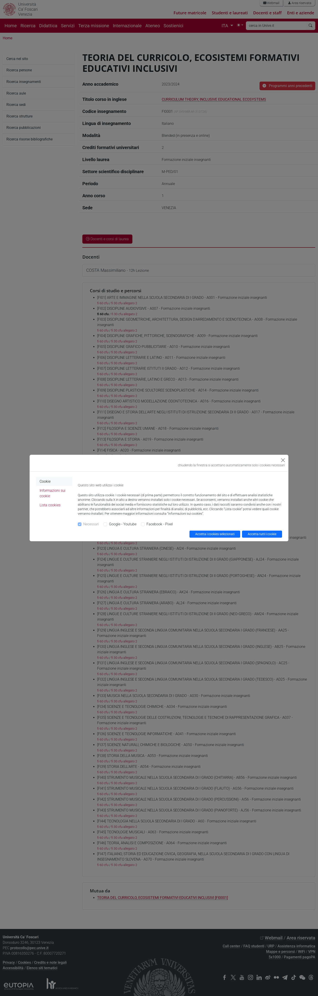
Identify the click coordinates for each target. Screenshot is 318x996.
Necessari (91, 524)
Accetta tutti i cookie (262, 534)
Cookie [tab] (45, 481)
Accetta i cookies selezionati (215, 534)
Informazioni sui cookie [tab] (53, 493)
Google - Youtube (122, 524)
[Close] (283, 460)
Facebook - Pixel (159, 524)
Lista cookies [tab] (50, 505)
